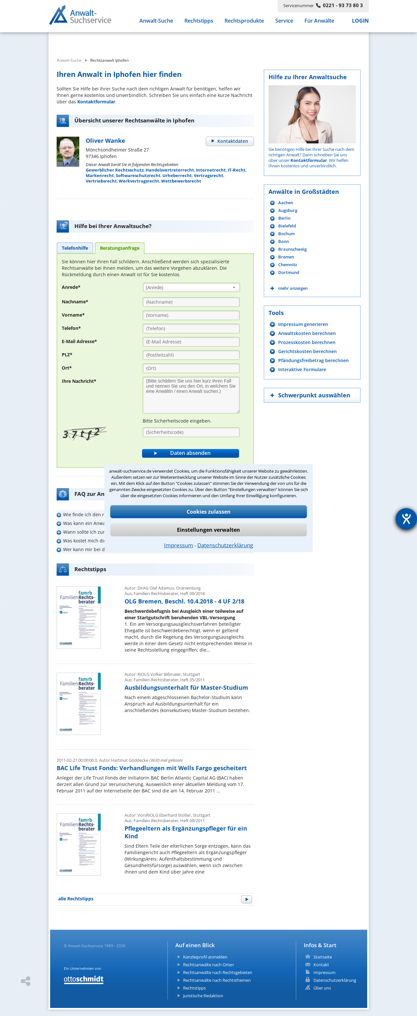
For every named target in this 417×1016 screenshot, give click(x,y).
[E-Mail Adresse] (191, 342)
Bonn (283, 241)
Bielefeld (287, 226)
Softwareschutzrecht (138, 175)
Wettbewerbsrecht (181, 181)
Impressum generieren (303, 324)
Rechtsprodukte (244, 22)
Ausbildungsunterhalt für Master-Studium (186, 687)
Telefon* (71, 328)
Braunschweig (292, 249)
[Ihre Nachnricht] (191, 395)
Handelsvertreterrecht (170, 170)
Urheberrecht (177, 175)
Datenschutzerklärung (225, 545)
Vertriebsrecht (101, 181)
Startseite (322, 957)
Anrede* (71, 287)
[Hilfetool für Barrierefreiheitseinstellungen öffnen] (406, 518)
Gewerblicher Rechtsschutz (115, 170)
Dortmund (288, 272)
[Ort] (191, 368)
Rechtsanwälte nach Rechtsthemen (217, 980)
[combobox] (191, 287)
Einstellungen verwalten (208, 529)
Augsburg (287, 210)
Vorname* (73, 315)
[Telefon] (191, 328)
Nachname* (75, 302)
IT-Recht (237, 170)
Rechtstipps (198, 22)
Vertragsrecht (208, 175)
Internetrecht (211, 170)
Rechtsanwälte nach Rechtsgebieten (217, 972)
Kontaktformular (96, 102)
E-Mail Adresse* (79, 341)
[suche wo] (226, 41)
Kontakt (321, 965)
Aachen (285, 202)
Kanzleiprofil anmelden (205, 956)
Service (284, 22)
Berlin (284, 218)
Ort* (67, 368)
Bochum (286, 233)
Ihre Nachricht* (79, 381)
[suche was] (107, 41)
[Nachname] (191, 302)
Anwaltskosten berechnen (307, 333)
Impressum (178, 545)
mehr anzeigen (293, 288)
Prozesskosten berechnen (306, 342)
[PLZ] (191, 355)
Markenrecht (100, 175)
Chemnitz (287, 264)
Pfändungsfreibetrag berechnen (313, 360)
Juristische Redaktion (203, 995)
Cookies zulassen (209, 511)
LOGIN (360, 22)
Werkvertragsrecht (139, 181)
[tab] (75, 247)
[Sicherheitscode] (191, 432)
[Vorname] (191, 315)
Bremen (286, 257)
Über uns (322, 988)
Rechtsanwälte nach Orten (208, 964)
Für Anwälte (319, 22)
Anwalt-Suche (156, 22)
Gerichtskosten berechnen (307, 351)
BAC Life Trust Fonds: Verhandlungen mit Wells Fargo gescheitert (152, 768)
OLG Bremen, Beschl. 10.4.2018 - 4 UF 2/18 (184, 601)
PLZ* (67, 354)
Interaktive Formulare (302, 369)
